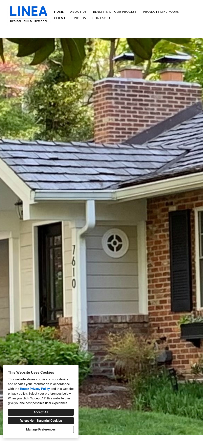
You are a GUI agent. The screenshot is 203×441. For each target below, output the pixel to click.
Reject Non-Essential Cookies (41, 421)
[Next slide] (197, 236)
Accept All (41, 412)
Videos (80, 18)
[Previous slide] (5, 236)
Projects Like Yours (161, 11)
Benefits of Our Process (115, 11)
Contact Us (102, 18)
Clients (61, 18)
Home (59, 11)
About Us (78, 11)
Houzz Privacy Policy (35, 389)
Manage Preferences (41, 429)
